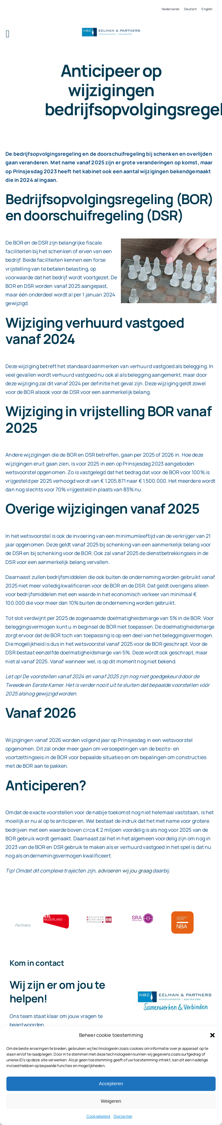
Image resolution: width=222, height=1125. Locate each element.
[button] (212, 1035)
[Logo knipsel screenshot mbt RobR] (111, 28)
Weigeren (111, 1101)
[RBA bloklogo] (99, 917)
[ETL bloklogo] (56, 917)
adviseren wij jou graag (125, 870)
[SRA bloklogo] (142, 913)
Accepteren (111, 1083)
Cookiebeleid (98, 1116)
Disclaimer (123, 1116)
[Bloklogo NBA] (182, 913)
